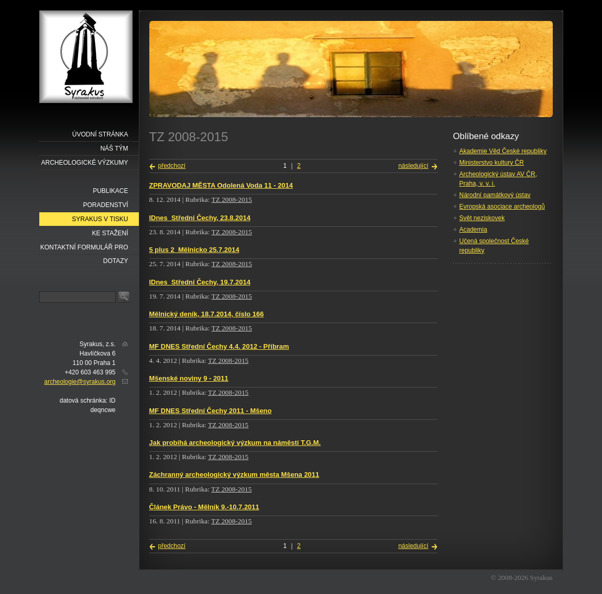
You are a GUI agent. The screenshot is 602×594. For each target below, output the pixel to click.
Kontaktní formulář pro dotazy (84, 249)
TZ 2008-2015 (232, 199)
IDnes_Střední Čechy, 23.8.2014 (199, 218)
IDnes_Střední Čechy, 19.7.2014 (199, 282)
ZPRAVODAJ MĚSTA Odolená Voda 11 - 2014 (221, 185)
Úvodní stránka (100, 134)
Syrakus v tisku (100, 219)
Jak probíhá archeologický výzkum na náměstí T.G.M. (235, 443)
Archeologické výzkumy (84, 162)
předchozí (172, 165)
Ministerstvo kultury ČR (491, 162)
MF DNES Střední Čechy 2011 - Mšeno (210, 411)
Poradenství (105, 205)
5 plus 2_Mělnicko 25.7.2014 (194, 250)
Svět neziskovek (482, 218)
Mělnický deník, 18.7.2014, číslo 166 (206, 314)
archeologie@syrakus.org (79, 381)
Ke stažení (110, 233)
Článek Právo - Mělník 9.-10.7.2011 (204, 507)
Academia (473, 229)
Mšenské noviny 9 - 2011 (188, 378)
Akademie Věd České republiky (503, 151)
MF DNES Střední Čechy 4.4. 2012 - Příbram (219, 346)
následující (413, 165)
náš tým (114, 148)
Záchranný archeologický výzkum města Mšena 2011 (234, 474)
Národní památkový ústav (495, 195)
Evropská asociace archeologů (502, 206)
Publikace (110, 191)
